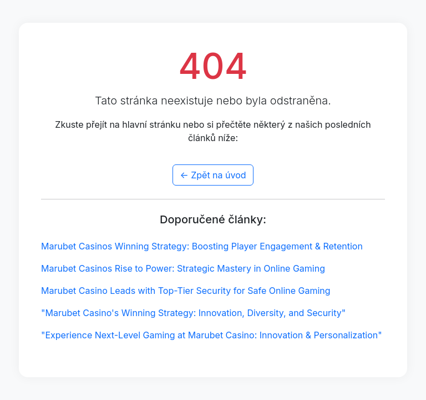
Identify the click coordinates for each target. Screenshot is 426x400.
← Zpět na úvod (213, 175)
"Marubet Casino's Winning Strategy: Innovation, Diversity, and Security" (193, 312)
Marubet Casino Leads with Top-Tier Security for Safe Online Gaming (186, 290)
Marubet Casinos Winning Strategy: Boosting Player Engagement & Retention (202, 246)
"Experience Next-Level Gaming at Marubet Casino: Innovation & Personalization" (211, 335)
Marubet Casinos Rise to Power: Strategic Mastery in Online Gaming (183, 268)
